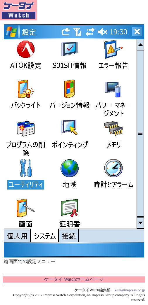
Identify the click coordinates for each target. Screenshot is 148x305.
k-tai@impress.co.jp (129, 290)
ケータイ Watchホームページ (74, 279)
